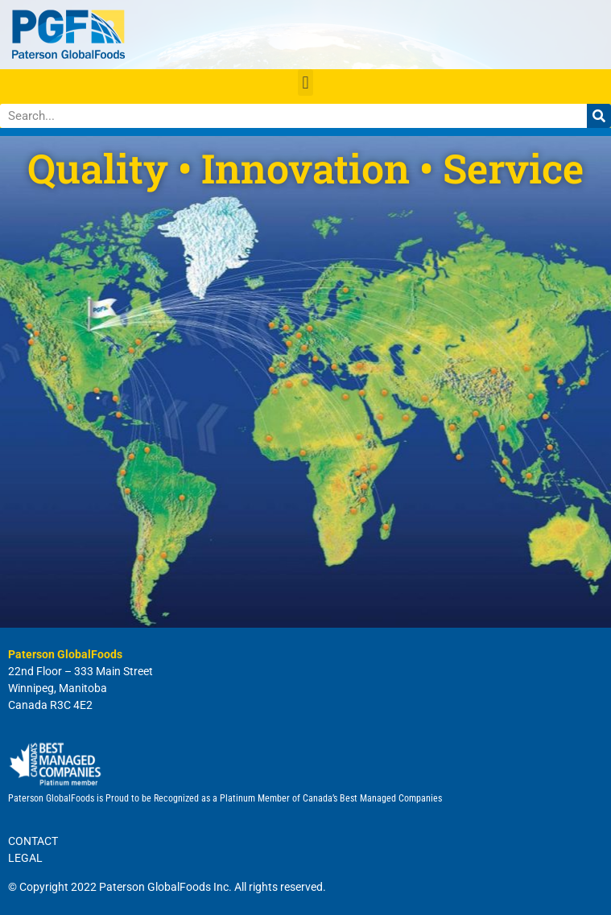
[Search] (599, 116)
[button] (305, 82)
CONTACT (33, 841)
